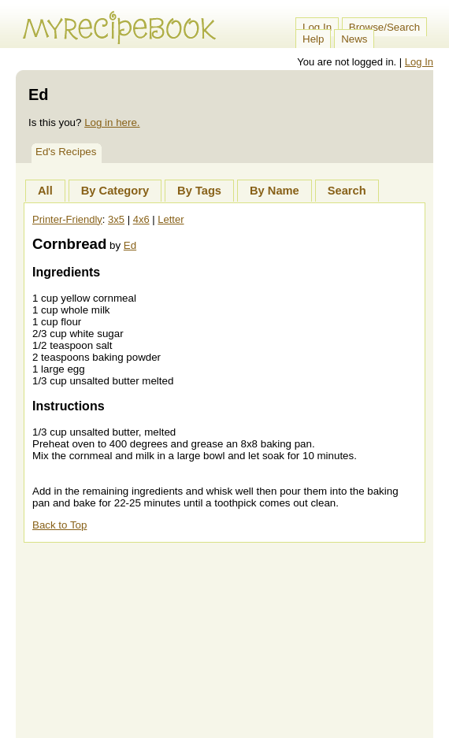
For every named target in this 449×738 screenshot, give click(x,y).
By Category (115, 190)
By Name (274, 190)
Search (347, 190)
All (45, 190)
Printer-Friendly (67, 219)
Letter (171, 219)
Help (313, 39)
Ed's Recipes (65, 152)
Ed (130, 245)
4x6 (141, 219)
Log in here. (111, 122)
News (354, 39)
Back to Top (59, 525)
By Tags (199, 190)
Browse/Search (384, 27)
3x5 (116, 219)
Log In (317, 27)
